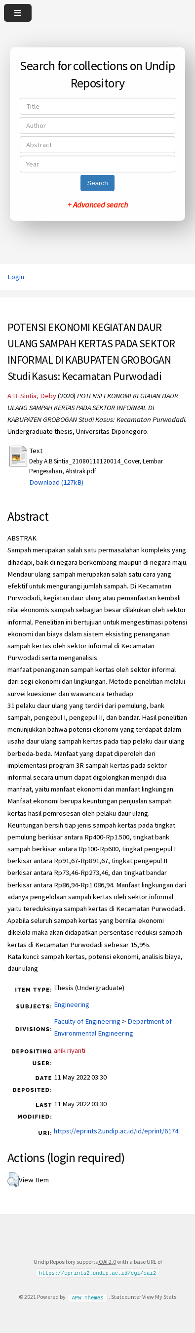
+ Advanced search (98, 204)
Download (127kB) (56, 482)
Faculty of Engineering (87, 1021)
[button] (13, 1179)
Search (97, 183)
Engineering (71, 1004)
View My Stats (159, 1296)
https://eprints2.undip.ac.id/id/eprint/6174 (116, 1130)
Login (15, 276)
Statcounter (126, 1296)
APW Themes (87, 1296)
